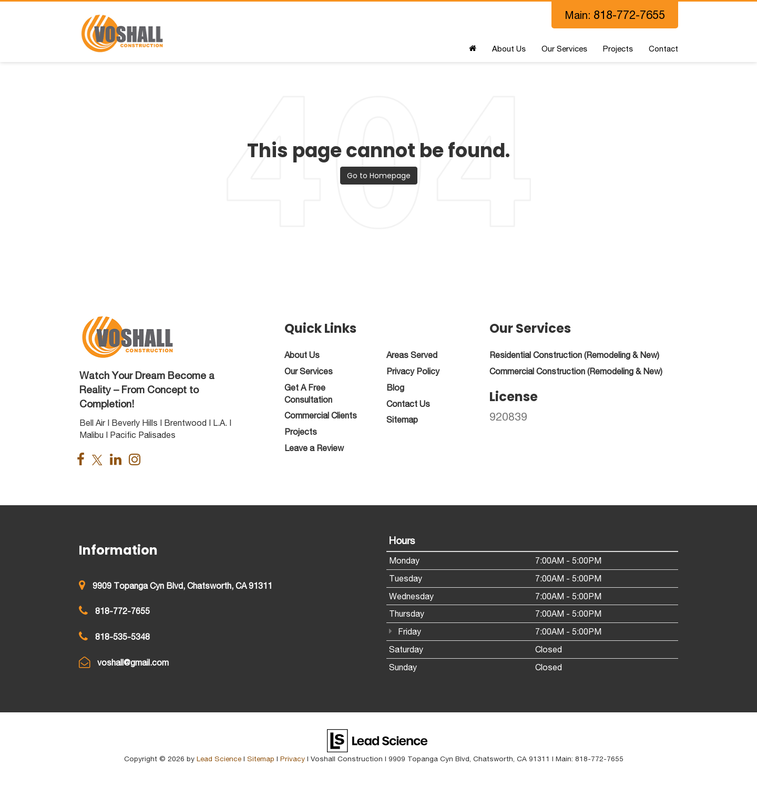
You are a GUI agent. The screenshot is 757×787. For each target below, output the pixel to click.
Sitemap (260, 758)
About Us (509, 48)
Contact (663, 48)
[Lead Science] (377, 739)
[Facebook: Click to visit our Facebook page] (83, 460)
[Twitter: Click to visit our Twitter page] (100, 460)
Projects (618, 48)
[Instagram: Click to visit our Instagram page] (137, 460)
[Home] (472, 49)
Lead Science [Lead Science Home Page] (219, 758)
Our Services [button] (564, 48)
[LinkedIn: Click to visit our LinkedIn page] (118, 460)
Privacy (292, 758)
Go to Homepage (379, 175)
